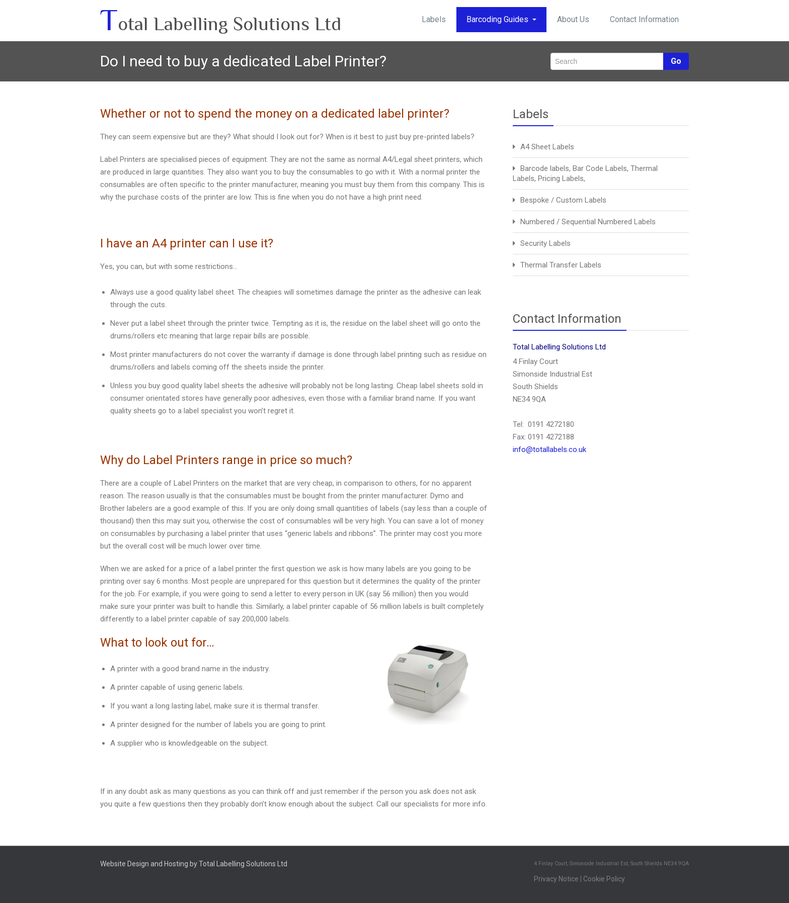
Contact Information (644, 19)
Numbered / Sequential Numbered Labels (588, 221)
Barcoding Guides (501, 19)
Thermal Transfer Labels (560, 264)
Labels (434, 19)
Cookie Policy (604, 879)
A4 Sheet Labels (547, 146)
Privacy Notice (556, 879)
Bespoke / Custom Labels (563, 200)
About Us (573, 19)
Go (676, 61)
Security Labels (545, 243)
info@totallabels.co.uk (549, 449)
